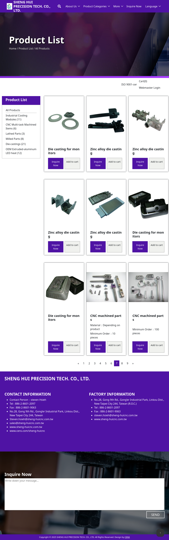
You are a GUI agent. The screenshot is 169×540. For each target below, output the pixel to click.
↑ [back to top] (160, 532)
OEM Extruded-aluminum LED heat (21, 151)
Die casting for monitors (64, 151)
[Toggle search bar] (59, 6)
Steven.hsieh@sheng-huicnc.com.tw (31, 419)
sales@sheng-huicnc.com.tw (27, 423)
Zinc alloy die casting (106, 151)
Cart (143, 81)
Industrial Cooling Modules (16, 117)
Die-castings (16, 144)
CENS (127, 537)
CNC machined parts (105, 318)
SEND (155, 514)
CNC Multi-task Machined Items (21, 126)
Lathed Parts (15, 133)
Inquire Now (133, 6)
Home (12, 48)
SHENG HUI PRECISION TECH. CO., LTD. (32, 6)
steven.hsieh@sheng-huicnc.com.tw (115, 415)
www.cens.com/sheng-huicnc (27, 431)
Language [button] (151, 6)
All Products (13, 110)
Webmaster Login (149, 87)
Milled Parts (15, 139)
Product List (26, 48)
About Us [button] (71, 6)
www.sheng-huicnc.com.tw (26, 427)
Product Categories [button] (95, 6)
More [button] (116, 6)
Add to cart (72, 161)
